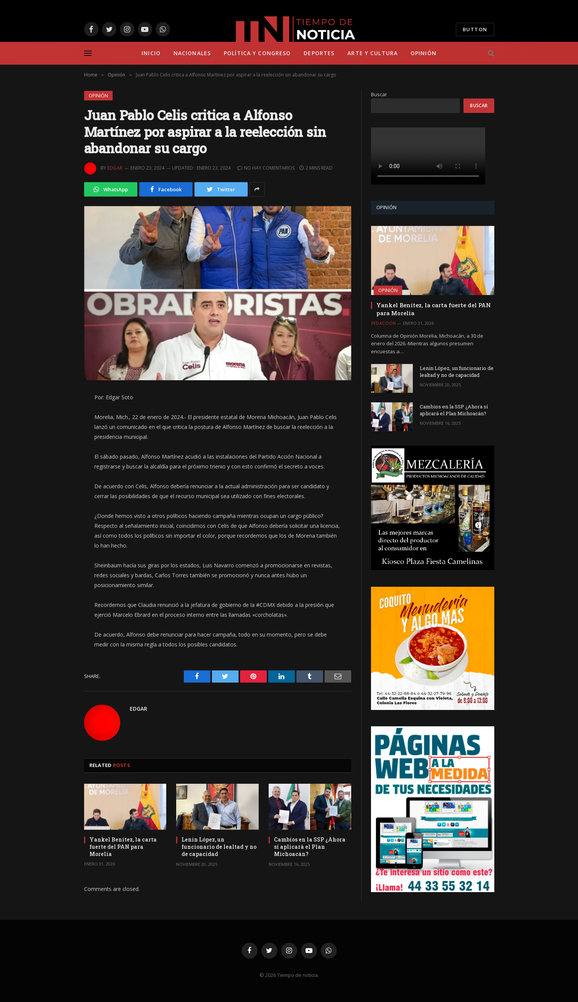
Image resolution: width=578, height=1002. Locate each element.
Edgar (115, 168)
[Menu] (88, 53)
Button (475, 29)
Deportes (319, 53)
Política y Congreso (257, 53)
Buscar (379, 94)
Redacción (383, 323)
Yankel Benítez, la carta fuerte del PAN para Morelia (123, 846)
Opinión (423, 53)
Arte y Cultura (372, 53)
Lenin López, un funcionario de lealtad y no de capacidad (219, 846)
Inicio (151, 53)
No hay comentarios (266, 168)
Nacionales (192, 53)
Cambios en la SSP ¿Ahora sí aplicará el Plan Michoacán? (310, 846)
